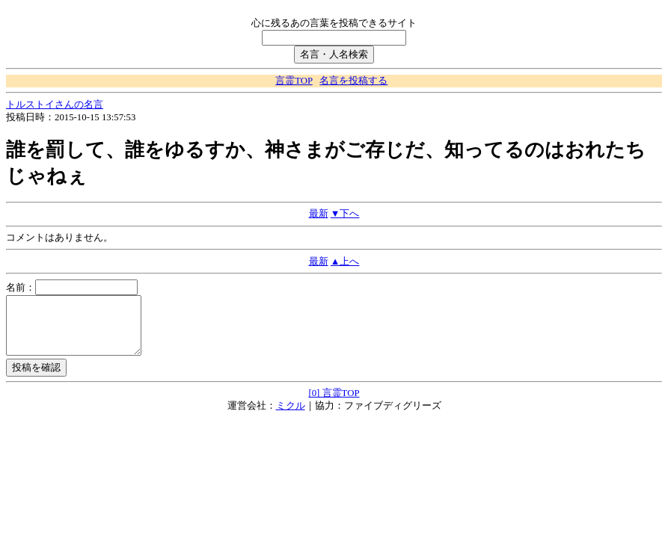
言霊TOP (293, 80)
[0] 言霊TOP (333, 404)
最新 (318, 213)
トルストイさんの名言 (54, 104)
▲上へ (345, 261)
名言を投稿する (353, 80)
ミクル (290, 417)
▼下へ (345, 213)
